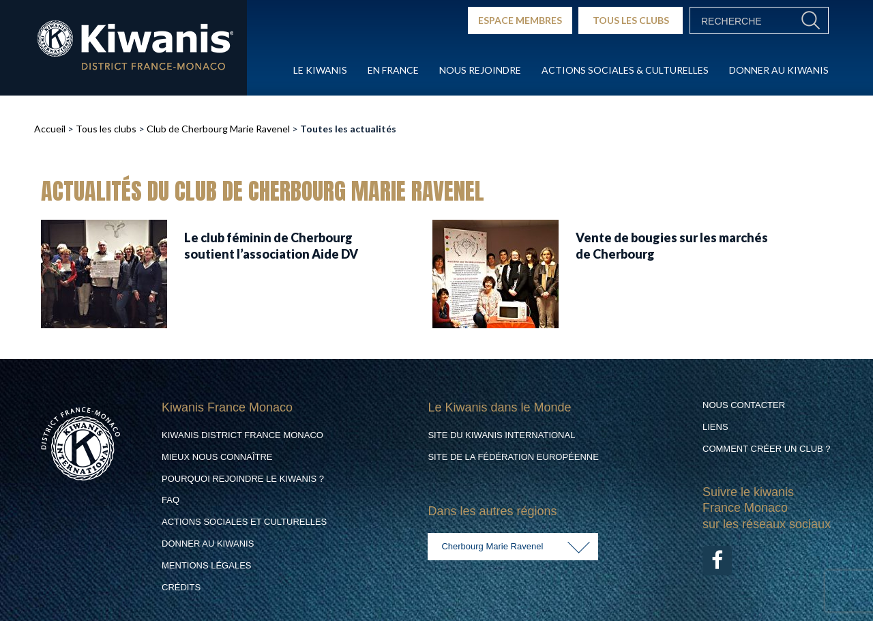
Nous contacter (743, 405)
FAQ (170, 500)
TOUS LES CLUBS (631, 20)
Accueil (49, 128)
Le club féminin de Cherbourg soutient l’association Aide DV (271, 245)
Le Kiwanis (320, 70)
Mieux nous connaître (217, 457)
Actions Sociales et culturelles (244, 522)
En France (393, 70)
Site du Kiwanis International (501, 435)
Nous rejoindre (480, 70)
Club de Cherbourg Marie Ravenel (218, 128)
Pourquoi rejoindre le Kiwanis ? (243, 479)
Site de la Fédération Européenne (513, 457)
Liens (715, 427)
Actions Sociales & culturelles (625, 70)
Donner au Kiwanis (779, 70)
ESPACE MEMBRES (520, 20)
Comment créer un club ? (766, 449)
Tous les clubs (106, 128)
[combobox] (513, 546)
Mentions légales (206, 565)
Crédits (181, 587)
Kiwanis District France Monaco (242, 435)
